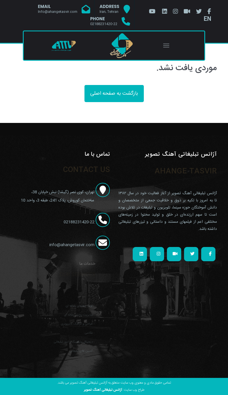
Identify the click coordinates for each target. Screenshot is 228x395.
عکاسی (84, 332)
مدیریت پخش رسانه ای (75, 316)
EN (207, 19)
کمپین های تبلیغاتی (78, 348)
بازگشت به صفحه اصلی (114, 93)
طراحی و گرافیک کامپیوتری (74, 324)
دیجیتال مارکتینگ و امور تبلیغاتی (72, 340)
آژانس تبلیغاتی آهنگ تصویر (103, 390)
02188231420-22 (86, 222)
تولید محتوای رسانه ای (76, 309)
